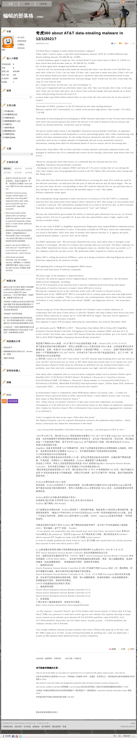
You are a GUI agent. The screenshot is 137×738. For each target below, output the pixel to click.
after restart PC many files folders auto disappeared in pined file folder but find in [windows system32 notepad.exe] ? (77, 683)
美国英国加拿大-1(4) (12, 121)
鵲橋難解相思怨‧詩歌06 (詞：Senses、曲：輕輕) (19, 352)
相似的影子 (8, 347)
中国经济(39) (9, 134)
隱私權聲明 (56, 727)
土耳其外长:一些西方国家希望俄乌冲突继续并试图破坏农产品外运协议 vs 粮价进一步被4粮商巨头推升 (19, 329)
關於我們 (18, 727)
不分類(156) (9, 111)
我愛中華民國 (9, 358)
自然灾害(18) (9, 128)
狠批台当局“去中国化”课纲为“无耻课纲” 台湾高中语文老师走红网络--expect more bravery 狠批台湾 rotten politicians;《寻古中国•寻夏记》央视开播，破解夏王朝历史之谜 (19, 292)
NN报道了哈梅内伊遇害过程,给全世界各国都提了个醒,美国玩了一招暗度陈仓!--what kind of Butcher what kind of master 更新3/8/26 (84, 691)
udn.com (132, 726)
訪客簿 (43, 4)
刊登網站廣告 (7, 727)
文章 (10, 4)
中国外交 (77, 658)
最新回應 (18, 168)
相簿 (27, 4)
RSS (4, 401)
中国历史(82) (9, 118)
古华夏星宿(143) (10, 114)
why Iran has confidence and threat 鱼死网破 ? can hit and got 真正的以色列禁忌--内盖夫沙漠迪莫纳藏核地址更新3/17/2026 (82, 687)
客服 (64, 727)
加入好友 (21, 37)
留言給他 (21, 48)
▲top (133, 723)
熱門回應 (18, 173)
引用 (123, 649)
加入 (120, 736)
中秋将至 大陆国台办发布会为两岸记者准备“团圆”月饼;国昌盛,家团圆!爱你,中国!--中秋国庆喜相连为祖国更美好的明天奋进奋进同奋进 (19, 306)
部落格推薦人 (13, 370)
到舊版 (40, 17)
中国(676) (8, 124)
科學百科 (57, 658)
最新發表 (7, 168)
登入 (115, 736)
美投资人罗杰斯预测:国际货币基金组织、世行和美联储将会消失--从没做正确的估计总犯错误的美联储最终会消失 (19, 320)
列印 (132, 649)
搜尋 (30, 97)
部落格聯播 (12, 401)
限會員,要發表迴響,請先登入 (47, 712)
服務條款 (36, 727)
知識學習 (48, 658)
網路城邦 (126, 736)
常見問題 (27, 727)
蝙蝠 (3, 50)
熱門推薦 (28, 173)
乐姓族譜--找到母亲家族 (13, 314)
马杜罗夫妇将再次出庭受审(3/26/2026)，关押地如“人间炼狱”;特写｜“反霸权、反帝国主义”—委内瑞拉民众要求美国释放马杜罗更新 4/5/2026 (85, 677)
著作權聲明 (45, 727)
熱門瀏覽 (7, 173)
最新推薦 (28, 168)
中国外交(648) (9, 137)
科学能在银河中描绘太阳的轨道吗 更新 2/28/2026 (55, 697)
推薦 (114, 649)
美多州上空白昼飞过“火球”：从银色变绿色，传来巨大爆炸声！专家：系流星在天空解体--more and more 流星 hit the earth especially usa (19, 183)
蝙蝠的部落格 (18, 16)
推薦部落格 (21, 41)
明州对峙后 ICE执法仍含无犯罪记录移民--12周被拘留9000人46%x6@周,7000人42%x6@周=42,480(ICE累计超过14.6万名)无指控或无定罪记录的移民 (19, 235)
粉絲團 (8, 736)
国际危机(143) (9, 131)
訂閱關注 (21, 45)
